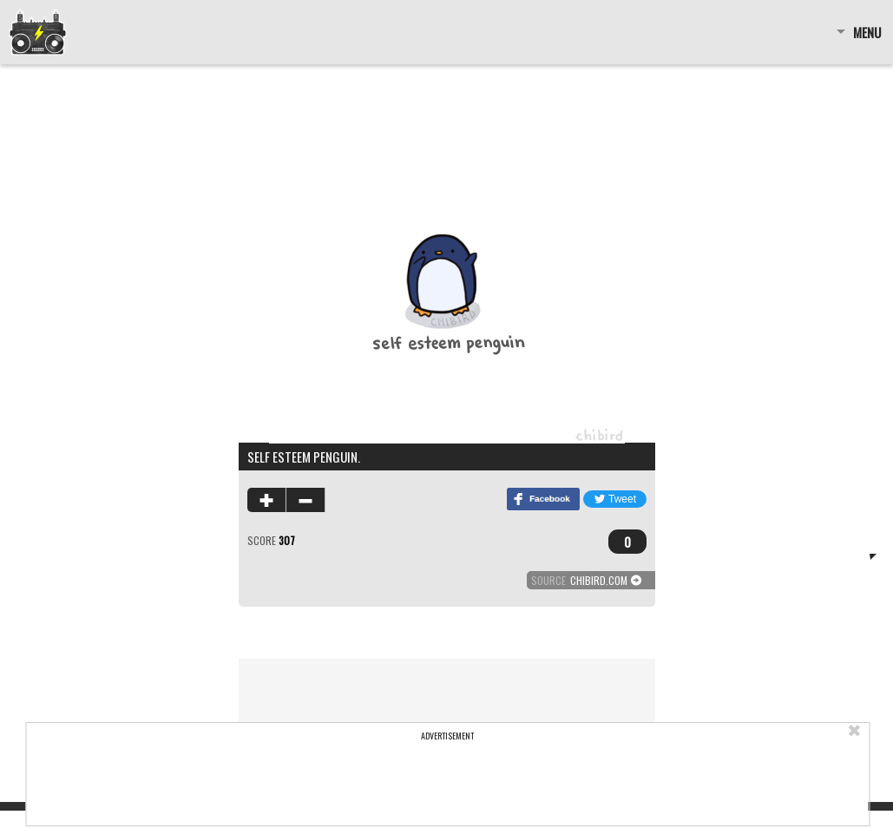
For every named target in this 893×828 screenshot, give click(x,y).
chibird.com (598, 580)
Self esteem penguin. (303, 456)
